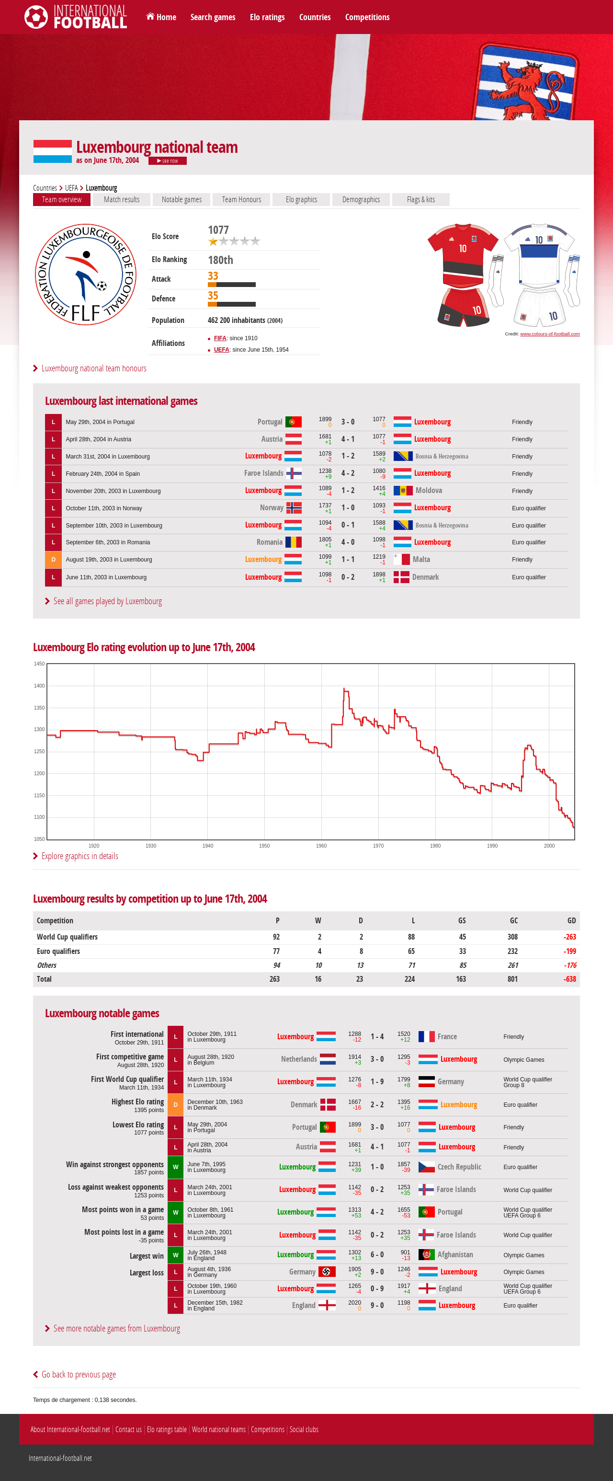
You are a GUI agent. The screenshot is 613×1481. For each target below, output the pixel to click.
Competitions (367, 17)
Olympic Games (523, 1059)
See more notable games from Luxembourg (117, 1328)
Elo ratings (267, 17)
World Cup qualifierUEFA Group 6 (527, 1212)
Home (166, 17)
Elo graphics (301, 199)
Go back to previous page (79, 1374)
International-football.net (60, 1458)
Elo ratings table (167, 1429)
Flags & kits (421, 199)
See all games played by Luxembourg (108, 601)
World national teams (219, 1429)
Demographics (361, 199)
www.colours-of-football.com (550, 333)
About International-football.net (70, 1429)
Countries (315, 17)
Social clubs (304, 1429)
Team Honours (241, 199)
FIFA (220, 338)
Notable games (182, 199)
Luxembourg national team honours (94, 368)
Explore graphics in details (80, 855)
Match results (121, 199)
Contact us (128, 1429)
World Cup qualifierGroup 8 (527, 1082)
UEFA (71, 188)
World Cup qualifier (527, 1190)
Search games (213, 17)
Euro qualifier (529, 508)
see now (167, 161)
